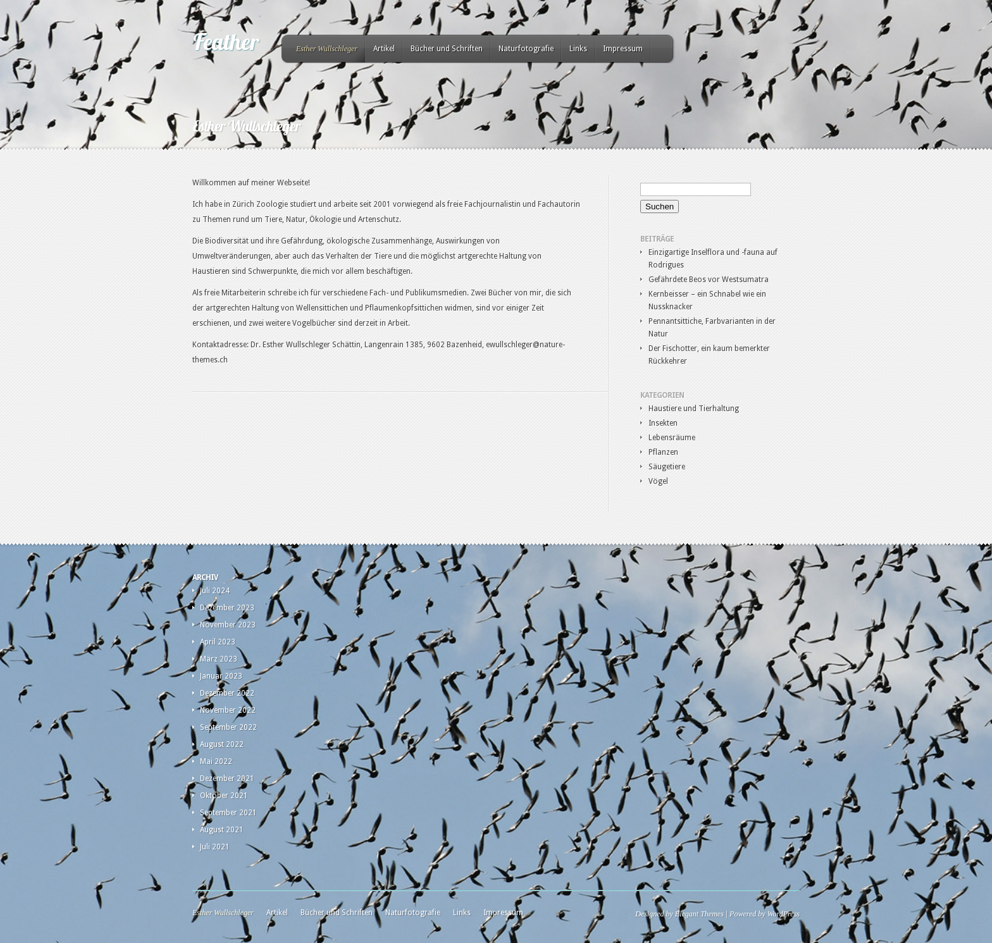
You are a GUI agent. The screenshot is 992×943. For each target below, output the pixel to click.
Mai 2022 (216, 761)
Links (578, 48)
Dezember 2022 (227, 693)
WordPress (783, 913)
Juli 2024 (215, 590)
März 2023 (218, 659)
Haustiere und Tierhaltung (693, 408)
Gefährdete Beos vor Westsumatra (708, 279)
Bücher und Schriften (447, 48)
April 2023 (217, 642)
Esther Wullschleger (326, 48)
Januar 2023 (221, 676)
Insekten (663, 423)
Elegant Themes (699, 913)
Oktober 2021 (224, 795)
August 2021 (222, 829)
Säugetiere (666, 466)
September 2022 (228, 727)
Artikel (384, 48)
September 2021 (228, 812)
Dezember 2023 (227, 607)
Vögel (658, 481)
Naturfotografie (526, 48)
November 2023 (228, 624)
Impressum (623, 48)
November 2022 (228, 710)
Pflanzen (663, 452)
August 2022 (222, 744)
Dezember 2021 (227, 778)
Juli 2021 (215, 846)
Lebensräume (671, 437)
